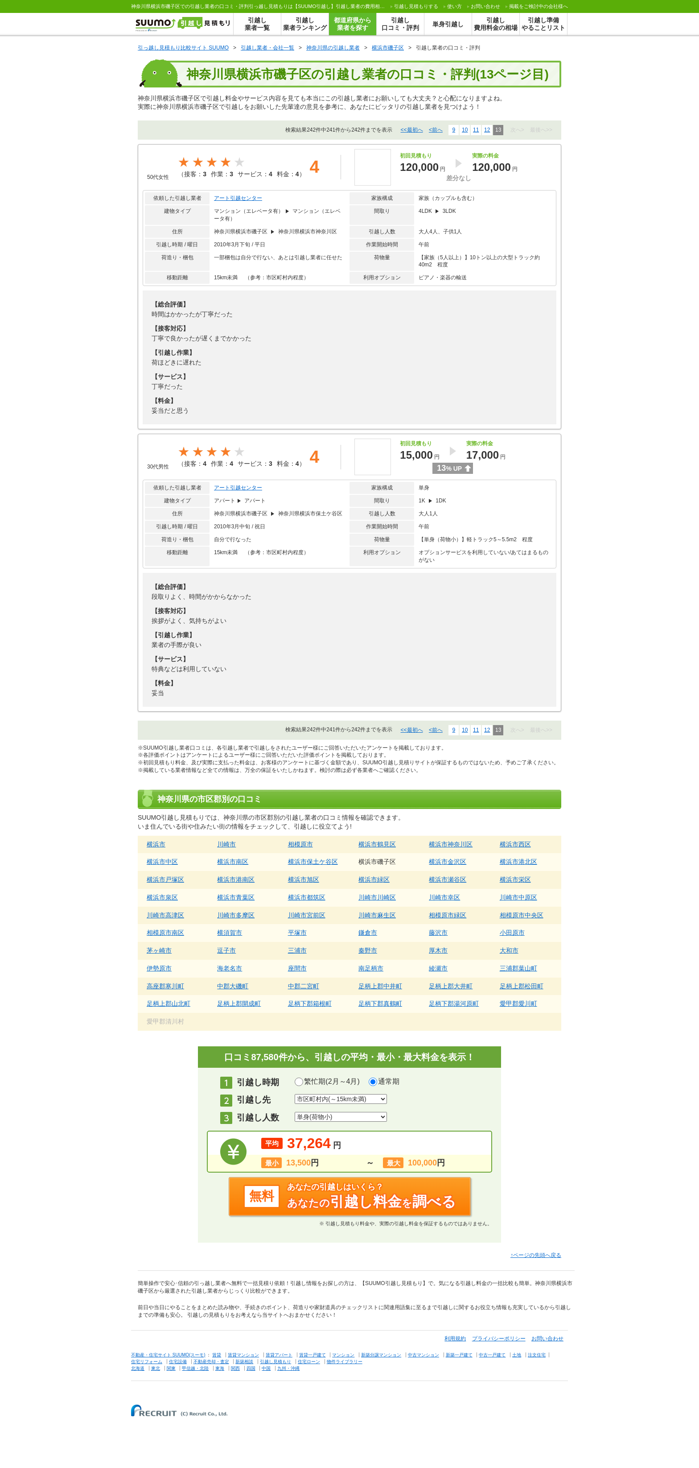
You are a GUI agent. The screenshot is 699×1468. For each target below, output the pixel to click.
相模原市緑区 (447, 915)
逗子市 (226, 950)
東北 (155, 1368)
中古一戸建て (492, 1354)
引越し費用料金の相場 (496, 24)
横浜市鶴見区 (377, 844)
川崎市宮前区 (306, 915)
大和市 (509, 950)
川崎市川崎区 (377, 897)
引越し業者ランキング (305, 24)
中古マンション (423, 1354)
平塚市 (297, 932)
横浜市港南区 (236, 879)
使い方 (454, 6)
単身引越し (448, 24)
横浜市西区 (515, 844)
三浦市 (297, 950)
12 (487, 130)
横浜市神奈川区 (451, 844)
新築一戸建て (459, 1354)
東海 (219, 1368)
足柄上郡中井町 (380, 986)
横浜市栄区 (515, 879)
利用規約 (455, 1338)
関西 (235, 1368)
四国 (251, 1368)
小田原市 (512, 932)
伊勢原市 (159, 968)
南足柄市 (370, 968)
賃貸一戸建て (312, 1354)
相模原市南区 (165, 932)
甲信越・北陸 (195, 1368)
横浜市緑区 (374, 879)
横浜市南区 (232, 861)
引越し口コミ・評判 (400, 24)
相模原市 (300, 844)
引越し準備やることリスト (543, 24)
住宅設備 (178, 1361)
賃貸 (216, 1354)
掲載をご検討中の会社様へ (538, 6)
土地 (516, 1354)
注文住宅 (537, 1354)
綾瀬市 (438, 968)
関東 (171, 1368)
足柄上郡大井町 (451, 986)
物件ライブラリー (344, 1361)
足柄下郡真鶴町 (380, 1003)
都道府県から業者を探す (352, 24)
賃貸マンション (243, 1354)
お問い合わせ (485, 6)
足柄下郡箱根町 (310, 1003)
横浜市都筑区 (306, 897)
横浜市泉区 (162, 897)
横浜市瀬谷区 (447, 879)
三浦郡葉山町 (518, 968)
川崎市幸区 (444, 897)
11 (476, 130)
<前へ (436, 130)
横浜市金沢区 (447, 861)
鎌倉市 (367, 932)
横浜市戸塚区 (165, 879)
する (416, 6)
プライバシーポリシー (499, 1338)
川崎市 (226, 844)
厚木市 (438, 950)
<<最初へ (412, 130)
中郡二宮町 (303, 986)
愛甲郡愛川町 (518, 1003)
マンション (343, 1354)
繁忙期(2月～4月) (331, 1081)
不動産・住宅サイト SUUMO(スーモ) (168, 1354)
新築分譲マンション (381, 1354)
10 (465, 130)
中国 (266, 1368)
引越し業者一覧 (257, 24)
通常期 (388, 1081)
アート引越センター (238, 198)
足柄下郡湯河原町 (454, 1003)
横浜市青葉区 (236, 897)
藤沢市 (438, 932)
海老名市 (229, 968)
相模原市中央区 (521, 915)
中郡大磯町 (232, 986)
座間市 (297, 968)
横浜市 (156, 844)
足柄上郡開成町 (239, 1003)
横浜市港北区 (518, 861)
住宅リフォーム (146, 1361)
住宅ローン (309, 1361)
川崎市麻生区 (377, 915)
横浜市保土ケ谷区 (313, 861)
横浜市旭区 (303, 879)
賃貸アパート (279, 1354)
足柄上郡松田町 (521, 986)
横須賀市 (229, 932)
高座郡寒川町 (165, 986)
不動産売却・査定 (211, 1361)
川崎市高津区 (165, 915)
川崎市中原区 (518, 897)
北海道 (137, 1368)
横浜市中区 (162, 861)
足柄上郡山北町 (168, 1003)
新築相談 (244, 1361)
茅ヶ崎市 (159, 950)
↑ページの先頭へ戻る (535, 1255)
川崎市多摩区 (236, 915)
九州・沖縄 (288, 1368)
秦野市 (367, 950)
